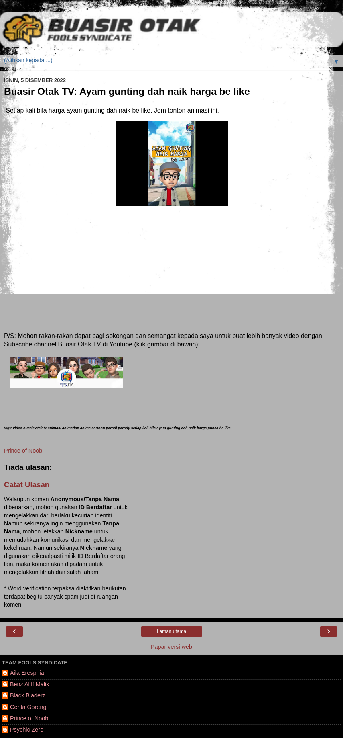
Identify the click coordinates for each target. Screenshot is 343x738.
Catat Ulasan (26, 484)
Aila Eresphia (27, 673)
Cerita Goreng (28, 707)
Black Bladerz (27, 695)
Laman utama (171, 631)
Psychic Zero (26, 729)
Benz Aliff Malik (29, 684)
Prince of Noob (23, 450)
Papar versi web (171, 647)
